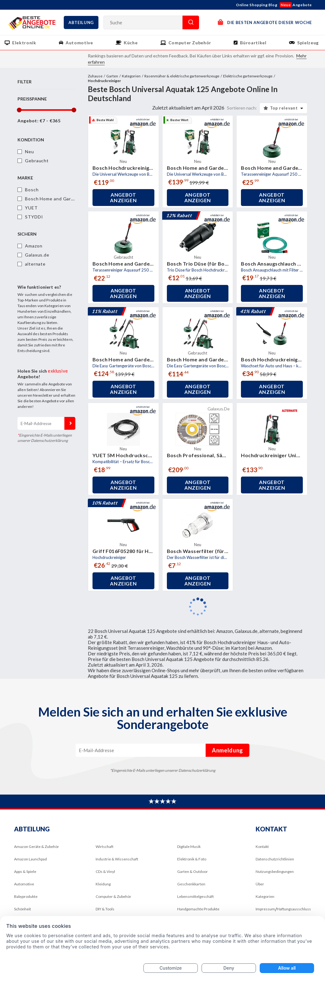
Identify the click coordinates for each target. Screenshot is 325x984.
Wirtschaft (104, 846)
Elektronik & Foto (191, 859)
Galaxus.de (37, 254)
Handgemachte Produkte (198, 909)
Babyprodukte (26, 896)
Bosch (32, 189)
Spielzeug (308, 42)
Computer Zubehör (189, 42)
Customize (170, 968)
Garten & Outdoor (192, 871)
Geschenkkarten (191, 884)
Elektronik (24, 42)
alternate (35, 264)
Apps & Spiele (25, 871)
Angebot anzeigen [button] (123, 197)
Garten (112, 76)
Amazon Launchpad (30, 859)
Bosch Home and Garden (52, 198)
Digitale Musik (189, 846)
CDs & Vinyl (105, 871)
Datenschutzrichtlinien (275, 859)
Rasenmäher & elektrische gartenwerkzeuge (181, 76)
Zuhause (95, 76)
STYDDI (34, 216)
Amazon (33, 245)
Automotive (79, 42)
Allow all (287, 968)
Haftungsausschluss (294, 909)
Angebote (296, 4)
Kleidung (103, 884)
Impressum (265, 909)
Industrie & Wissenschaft (117, 859)
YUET (31, 207)
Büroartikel (253, 42)
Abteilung (81, 22)
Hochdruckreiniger (104, 80)
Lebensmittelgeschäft (195, 896)
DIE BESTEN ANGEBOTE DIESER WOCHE (265, 22)
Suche (190, 22)
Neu (29, 151)
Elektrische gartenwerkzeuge (247, 76)
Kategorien (131, 76)
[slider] (19, 110)
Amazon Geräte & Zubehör (36, 846)
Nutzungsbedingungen (275, 871)
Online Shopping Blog (256, 4)
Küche (131, 42)
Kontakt (262, 846)
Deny (228, 968)
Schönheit (22, 909)
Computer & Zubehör (113, 896)
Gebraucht (37, 160)
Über (260, 884)
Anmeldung (69, 423)
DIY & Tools (105, 909)
